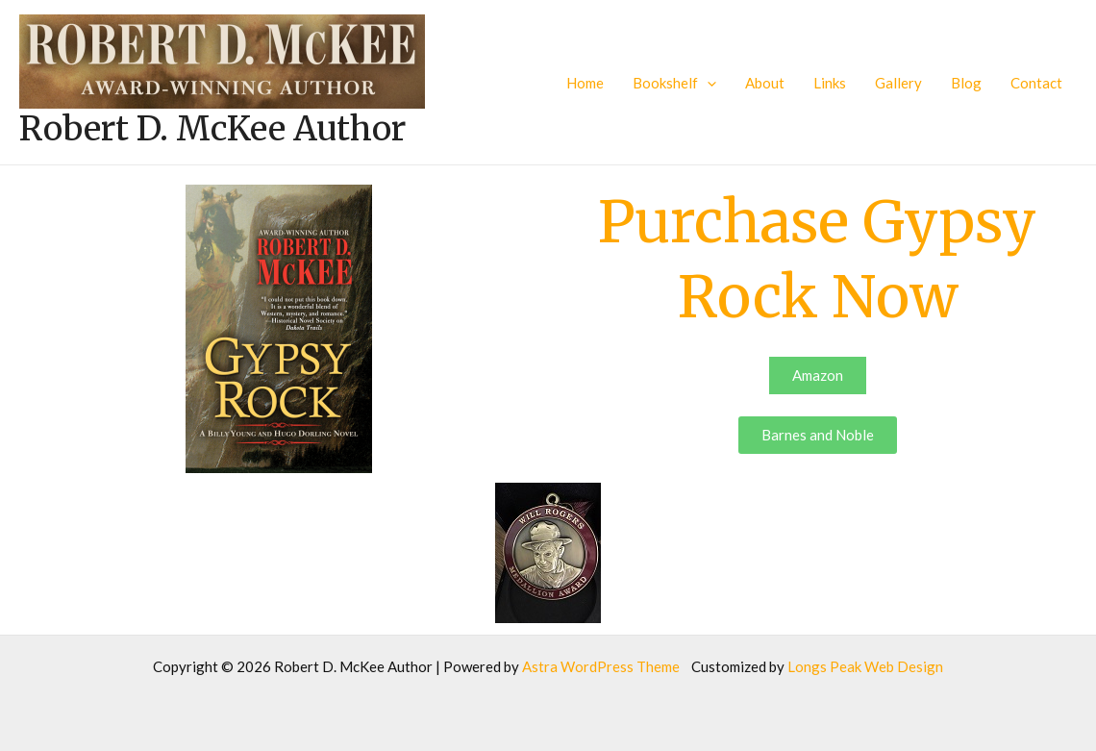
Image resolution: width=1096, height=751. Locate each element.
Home (585, 82)
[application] (707, 82)
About (765, 82)
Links (829, 82)
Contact (1036, 82)
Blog (966, 82)
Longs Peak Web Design (865, 666)
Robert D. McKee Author (212, 129)
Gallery (898, 82)
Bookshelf (674, 82)
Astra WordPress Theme (601, 666)
